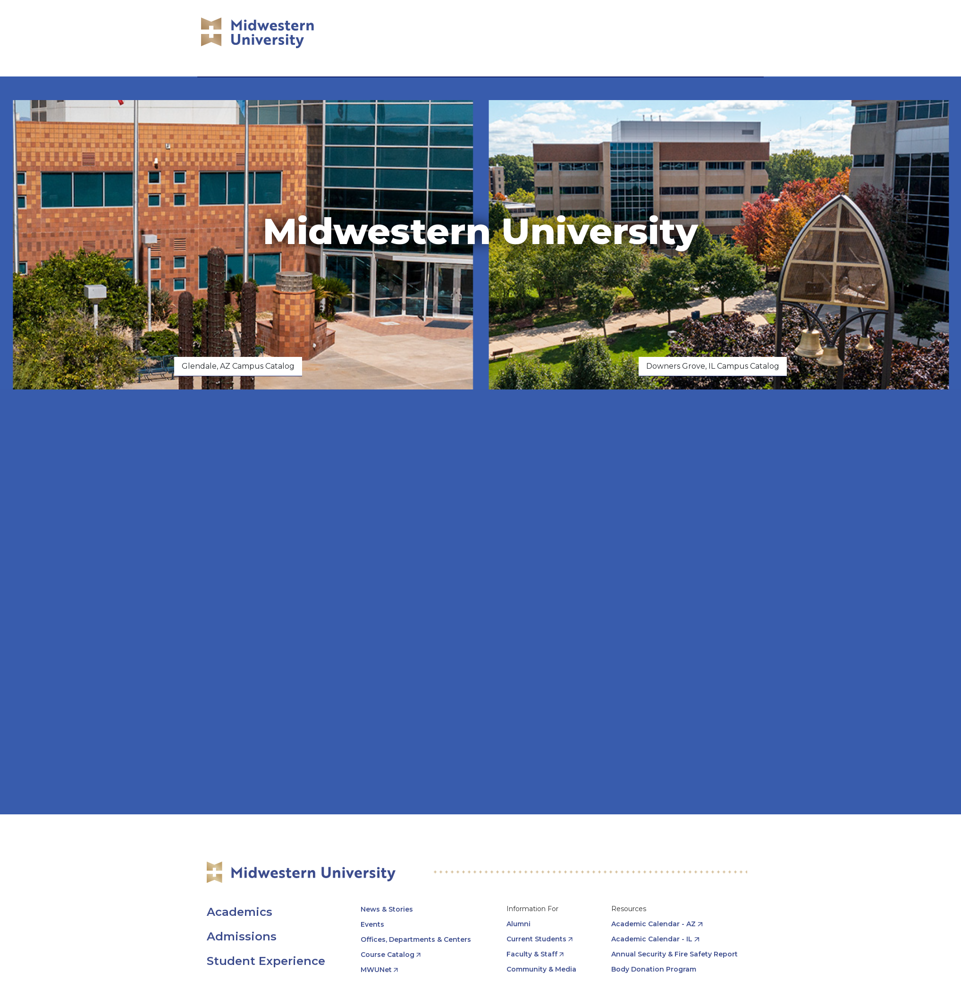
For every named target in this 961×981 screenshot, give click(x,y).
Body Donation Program (653, 969)
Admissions (242, 936)
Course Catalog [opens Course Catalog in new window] (387, 954)
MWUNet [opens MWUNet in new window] (376, 969)
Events (372, 924)
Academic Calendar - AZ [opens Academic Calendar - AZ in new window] (653, 924)
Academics (239, 912)
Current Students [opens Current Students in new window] (536, 939)
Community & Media (541, 969)
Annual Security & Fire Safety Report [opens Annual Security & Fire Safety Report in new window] (674, 954)
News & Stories (387, 909)
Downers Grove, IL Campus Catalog (712, 366)
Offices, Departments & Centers (416, 939)
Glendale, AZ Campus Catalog (238, 366)
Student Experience (266, 961)
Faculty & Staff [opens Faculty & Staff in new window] (531, 954)
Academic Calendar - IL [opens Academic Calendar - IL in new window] (651, 939)
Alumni (518, 924)
